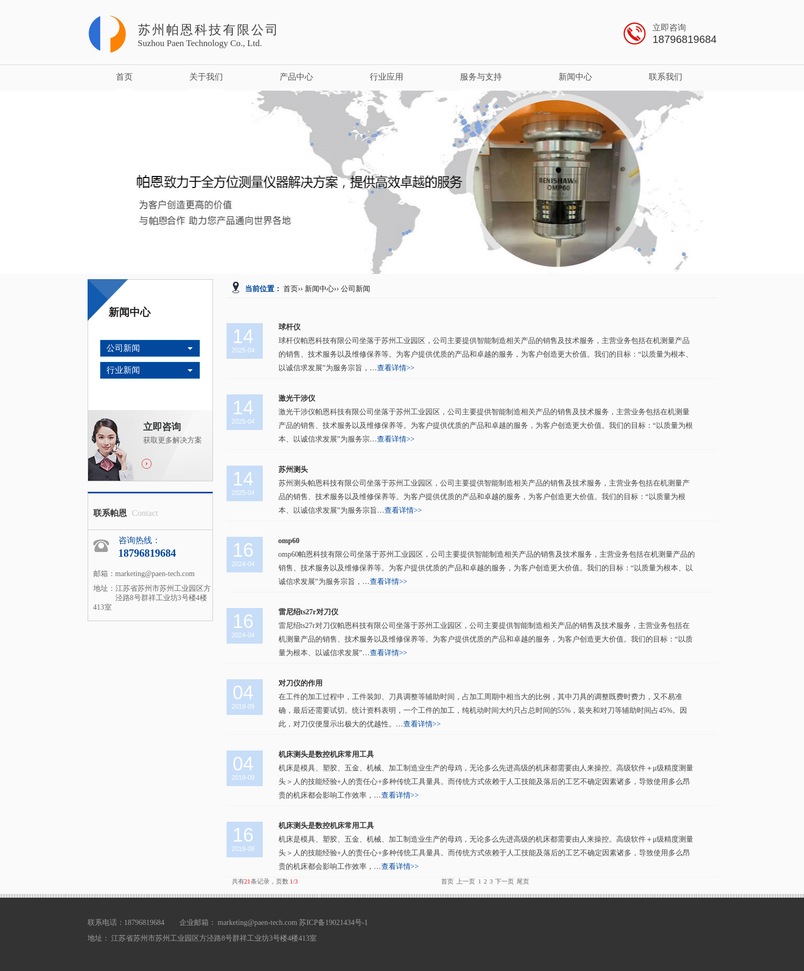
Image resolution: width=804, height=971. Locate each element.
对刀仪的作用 (300, 683)
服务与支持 (481, 76)
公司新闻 (123, 348)
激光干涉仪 (296, 398)
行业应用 (386, 76)
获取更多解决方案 (178, 432)
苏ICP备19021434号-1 (333, 922)
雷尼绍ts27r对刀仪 (308, 612)
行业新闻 (123, 370)
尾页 (523, 881)
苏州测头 (293, 469)
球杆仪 (289, 327)
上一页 (465, 881)
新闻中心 (575, 76)
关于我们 (206, 76)
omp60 (288, 541)
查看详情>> (396, 368)
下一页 (504, 881)
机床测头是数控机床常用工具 (326, 754)
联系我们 (665, 76)
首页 (124, 76)
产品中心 (296, 76)
